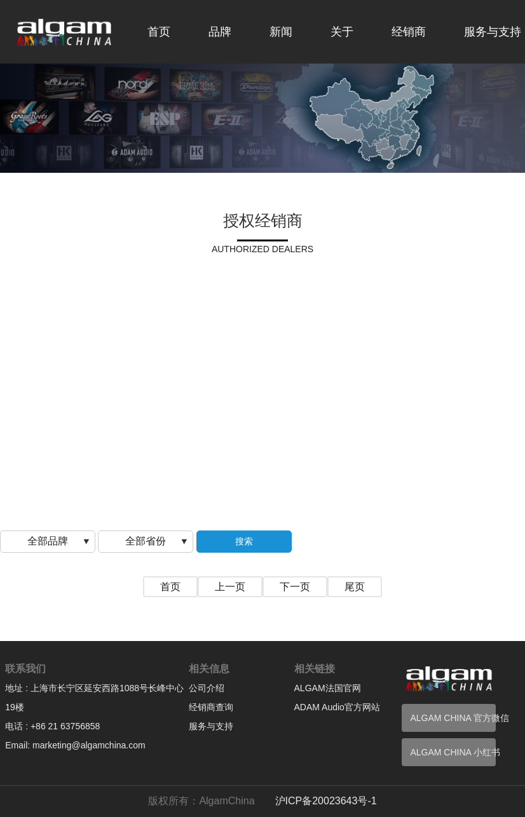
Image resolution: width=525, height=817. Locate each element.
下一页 (295, 586)
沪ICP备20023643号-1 (326, 800)
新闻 (280, 31)
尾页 (354, 586)
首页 (158, 31)
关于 (342, 31)
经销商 (409, 31)
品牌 (219, 31)
